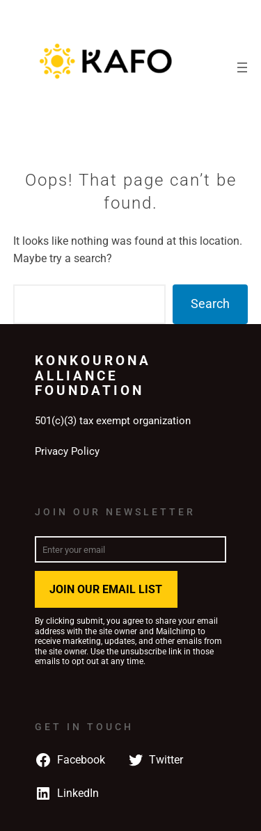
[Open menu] (242, 67)
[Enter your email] (130, 549)
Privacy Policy (67, 451)
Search (210, 303)
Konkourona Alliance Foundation (93, 375)
